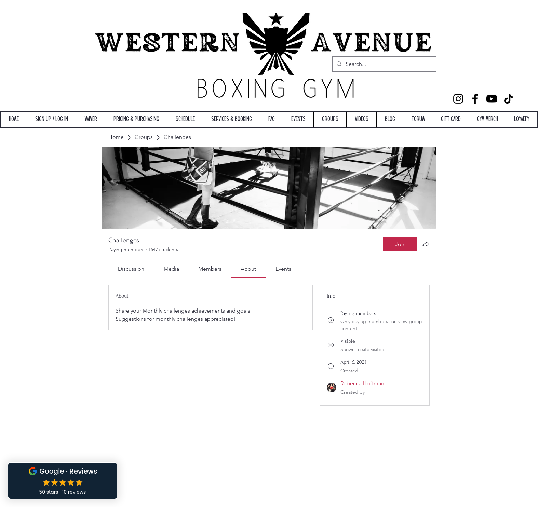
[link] (131, 268)
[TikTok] (508, 98)
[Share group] (425, 244)
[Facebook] (475, 98)
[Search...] (384, 64)
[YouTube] (491, 98)
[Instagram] (458, 98)
